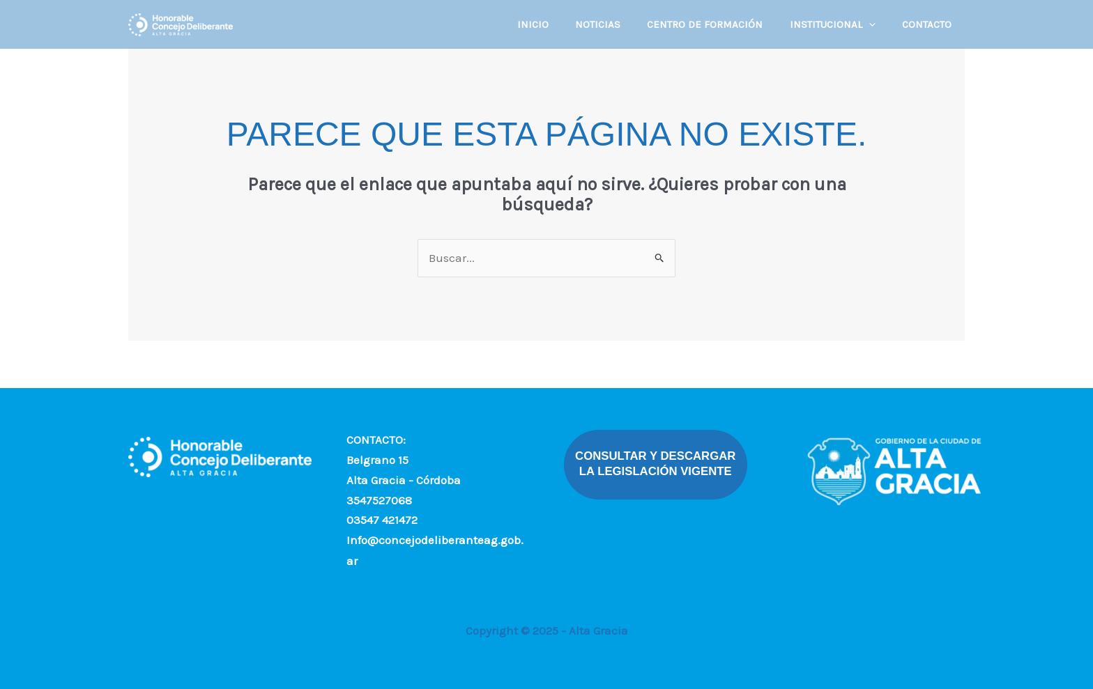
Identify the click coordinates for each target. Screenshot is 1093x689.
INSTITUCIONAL (841, 24)
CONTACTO (929, 24)
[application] (877, 24)
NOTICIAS (618, 24)
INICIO (558, 24)
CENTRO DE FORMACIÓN (719, 24)
